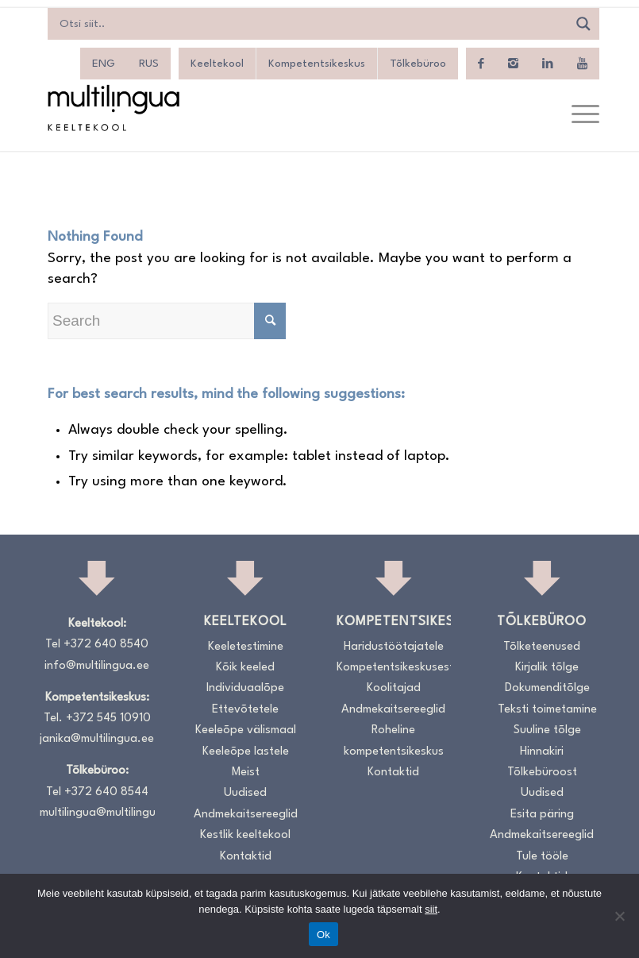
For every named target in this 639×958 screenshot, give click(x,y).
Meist (246, 772)
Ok (323, 935)
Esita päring (542, 815)
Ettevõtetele (245, 710)
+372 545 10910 (108, 718)
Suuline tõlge (547, 730)
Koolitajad (394, 688)
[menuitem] (577, 115)
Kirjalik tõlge (547, 668)
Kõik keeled (245, 668)
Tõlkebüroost (542, 772)
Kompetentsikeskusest (394, 668)
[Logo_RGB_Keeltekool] (113, 107)
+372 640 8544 (106, 792)
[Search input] (312, 24)
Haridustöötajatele (394, 647)
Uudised (245, 793)
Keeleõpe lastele (245, 752)
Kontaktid (245, 857)
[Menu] (577, 115)
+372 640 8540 (106, 645)
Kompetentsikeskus (316, 63)
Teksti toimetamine (547, 710)
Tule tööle (542, 857)
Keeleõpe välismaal (245, 730)
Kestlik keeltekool (245, 835)
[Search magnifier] (583, 24)
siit (431, 909)
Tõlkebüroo (418, 63)
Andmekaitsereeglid (246, 815)
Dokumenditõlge (547, 688)
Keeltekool (217, 63)
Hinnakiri (542, 752)
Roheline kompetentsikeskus (394, 740)
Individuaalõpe (245, 688)
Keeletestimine (245, 647)
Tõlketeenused (541, 647)
